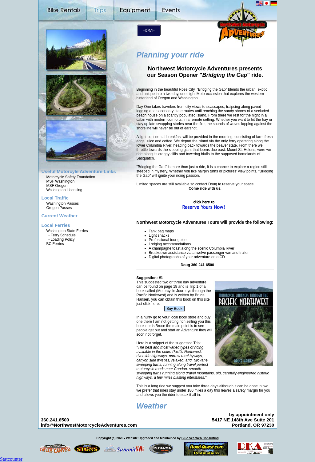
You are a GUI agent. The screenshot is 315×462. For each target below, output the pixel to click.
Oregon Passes (59, 208)
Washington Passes (62, 203)
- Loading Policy (60, 239)
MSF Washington (60, 181)
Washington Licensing (64, 190)
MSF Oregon (57, 186)
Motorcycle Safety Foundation (70, 177)
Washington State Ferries (67, 231)
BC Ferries (55, 244)
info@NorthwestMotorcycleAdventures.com (89, 425)
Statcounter (11, 459)
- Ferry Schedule (61, 235)
